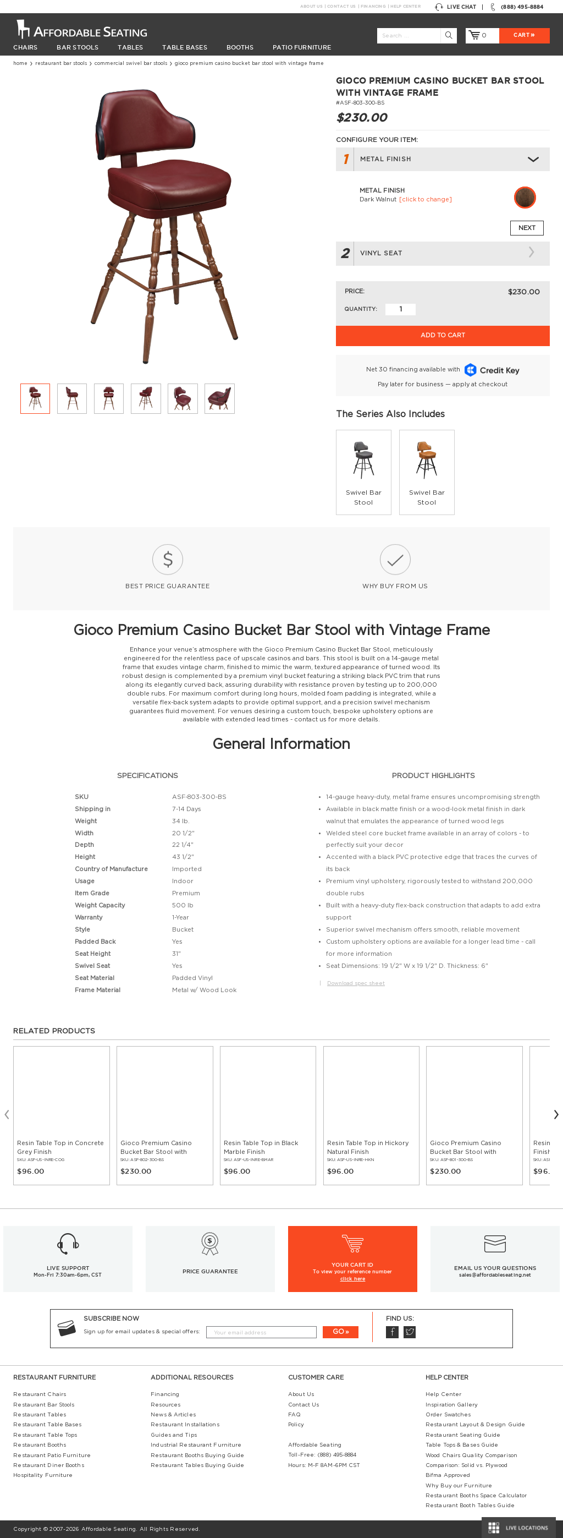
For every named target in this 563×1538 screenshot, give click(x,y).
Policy (296, 1424)
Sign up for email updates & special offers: (142, 1331)
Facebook (392, 1332)
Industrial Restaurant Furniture (196, 1445)
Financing (373, 6)
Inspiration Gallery (452, 1405)
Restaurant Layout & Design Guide (475, 1424)
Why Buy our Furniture (459, 1485)
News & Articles (173, 1414)
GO (338, 1331)
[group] (363, 472)
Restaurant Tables (39, 1414)
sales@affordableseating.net (495, 1275)
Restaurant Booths (39, 1445)
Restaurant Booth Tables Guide (470, 1505)
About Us (311, 6)
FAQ (294, 1414)
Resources (165, 1405)
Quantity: (360, 309)
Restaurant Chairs (39, 1394)
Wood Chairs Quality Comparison (471, 1455)
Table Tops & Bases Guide (462, 1445)
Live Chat (455, 7)
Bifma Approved (448, 1475)
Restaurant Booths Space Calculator (476, 1495)
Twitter (410, 1332)
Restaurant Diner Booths (48, 1465)
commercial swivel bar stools (131, 63)
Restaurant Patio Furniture (52, 1455)
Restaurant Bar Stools (61, 63)
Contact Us (341, 6)
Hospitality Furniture (43, 1475)
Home (20, 63)
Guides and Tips (173, 1435)
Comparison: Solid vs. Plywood (466, 1465)
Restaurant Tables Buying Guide (197, 1465)
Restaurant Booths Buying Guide (197, 1455)
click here (353, 1279)
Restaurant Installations (185, 1424)
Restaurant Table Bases (47, 1424)
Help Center (405, 6)
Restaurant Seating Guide (463, 1435)
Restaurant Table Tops (45, 1435)
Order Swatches (448, 1414)
